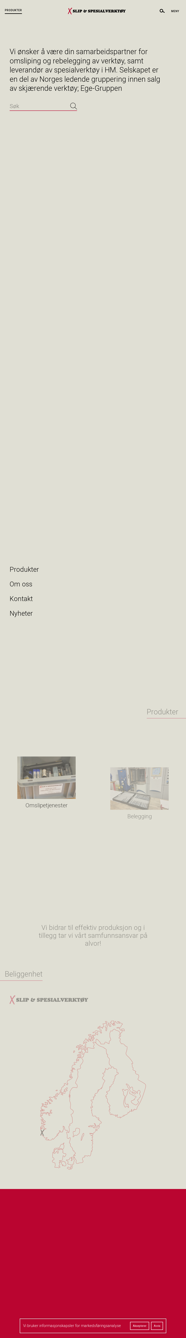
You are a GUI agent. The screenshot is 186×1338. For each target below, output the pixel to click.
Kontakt (21, 599)
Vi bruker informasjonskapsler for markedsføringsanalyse (72, 1325)
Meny (175, 11)
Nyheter (21, 613)
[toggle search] (162, 10)
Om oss (21, 584)
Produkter (13, 10)
